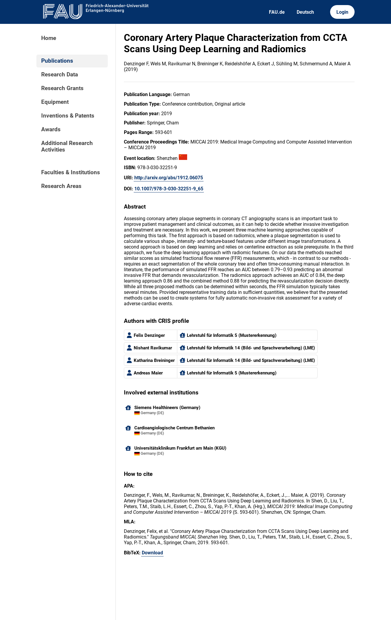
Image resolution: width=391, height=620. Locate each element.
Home (48, 38)
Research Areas (61, 186)
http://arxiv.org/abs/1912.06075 (168, 178)
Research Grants (62, 88)
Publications (57, 61)
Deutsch (305, 12)
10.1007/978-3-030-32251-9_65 (168, 189)
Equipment (55, 102)
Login (342, 12)
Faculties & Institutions (70, 172)
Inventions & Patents (67, 115)
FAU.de (277, 12)
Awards (51, 129)
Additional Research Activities (67, 146)
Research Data (59, 74)
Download (152, 553)
